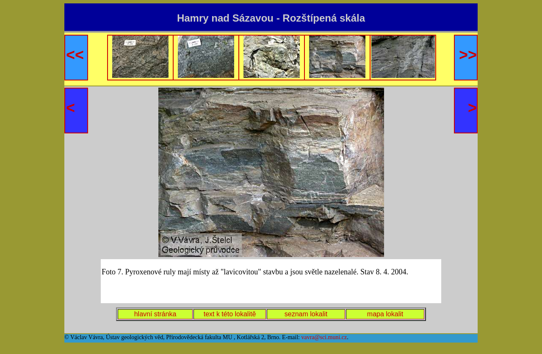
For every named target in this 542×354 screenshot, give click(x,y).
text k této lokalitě (230, 314)
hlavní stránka (155, 314)
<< (75, 55)
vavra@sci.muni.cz (324, 337)
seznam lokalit (306, 314)
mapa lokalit (385, 314)
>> (468, 55)
